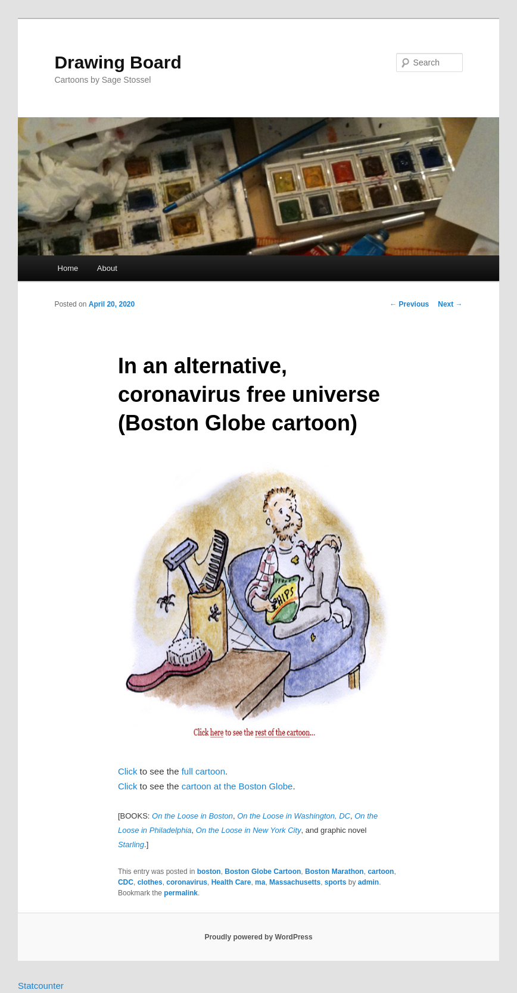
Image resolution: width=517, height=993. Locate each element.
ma (260, 882)
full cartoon (203, 771)
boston (209, 871)
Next (450, 304)
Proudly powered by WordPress (258, 937)
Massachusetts (294, 882)
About (107, 268)
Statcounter (41, 985)
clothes (150, 882)
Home (68, 268)
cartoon (380, 871)
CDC (125, 882)
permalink (181, 893)
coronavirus (186, 882)
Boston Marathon (334, 871)
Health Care (231, 882)
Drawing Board (117, 62)
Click (128, 771)
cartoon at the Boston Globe (237, 786)
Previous (409, 304)
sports (336, 882)
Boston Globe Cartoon (263, 871)
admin (368, 882)
